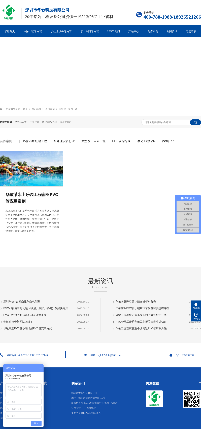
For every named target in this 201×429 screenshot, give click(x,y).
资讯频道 (37, 109)
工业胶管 (34, 122)
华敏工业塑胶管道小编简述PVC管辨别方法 (141, 328)
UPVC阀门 (113, 31)
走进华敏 (191, 31)
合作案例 (152, 31)
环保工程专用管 (32, 31)
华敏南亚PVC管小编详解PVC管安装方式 (27, 328)
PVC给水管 (21, 122)
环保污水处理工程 (35, 141)
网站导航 (40, 383)
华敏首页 (9, 31)
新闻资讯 (171, 31)
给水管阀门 (66, 122)
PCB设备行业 (121, 141)
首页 (25, 109)
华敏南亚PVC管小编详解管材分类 (136, 301)
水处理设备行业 (64, 141)
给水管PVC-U (49, 122)
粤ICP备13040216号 (91, 413)
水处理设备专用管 (61, 31)
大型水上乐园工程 (68, 109)
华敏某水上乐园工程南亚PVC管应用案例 (32, 195)
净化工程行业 (146, 141)
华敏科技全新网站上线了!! (18, 321)
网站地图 (38, 408)
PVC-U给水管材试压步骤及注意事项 (25, 315)
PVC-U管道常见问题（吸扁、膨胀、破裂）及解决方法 (35, 308)
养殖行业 (168, 141)
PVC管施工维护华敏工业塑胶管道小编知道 (141, 321)
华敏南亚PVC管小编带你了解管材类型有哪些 (142, 308)
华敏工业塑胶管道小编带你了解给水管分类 (141, 315)
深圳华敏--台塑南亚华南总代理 (21, 301)
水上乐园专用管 (89, 31)
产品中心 (133, 31)
